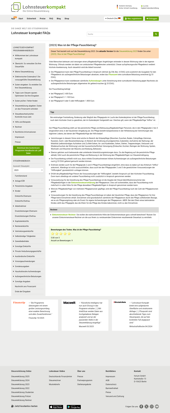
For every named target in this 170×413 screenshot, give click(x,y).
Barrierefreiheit (112, 388)
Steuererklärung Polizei (21, 396)
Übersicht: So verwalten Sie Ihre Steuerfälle (28, 65)
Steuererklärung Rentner (21, 400)
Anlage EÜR (20, 181)
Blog (59, 18)
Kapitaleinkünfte (22, 221)
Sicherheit (31, 18)
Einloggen (152, 18)
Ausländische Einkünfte (25, 256)
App (13, 18)
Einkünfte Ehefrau (22, 201)
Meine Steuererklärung (24, 72)
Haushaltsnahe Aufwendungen (28, 271)
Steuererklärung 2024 (20, 380)
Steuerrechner (55, 380)
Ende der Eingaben (22, 291)
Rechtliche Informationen (25, 132)
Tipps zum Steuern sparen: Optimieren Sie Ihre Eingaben (27, 94)
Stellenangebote (84, 384)
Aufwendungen (95, 81)
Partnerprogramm (84, 380)
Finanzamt (113, 74)
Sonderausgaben (22, 266)
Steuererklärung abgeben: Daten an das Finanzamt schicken (28, 107)
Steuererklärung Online (21, 371)
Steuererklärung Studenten (22, 392)
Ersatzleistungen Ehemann (26, 211)
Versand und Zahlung (115, 396)
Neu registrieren (133, 18)
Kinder (17, 191)
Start (21, 18)
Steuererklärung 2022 (20, 388)
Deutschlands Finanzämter (60, 376)
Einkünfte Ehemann (23, 196)
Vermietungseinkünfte (24, 231)
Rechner (18, 127)
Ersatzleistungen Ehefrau (25, 216)
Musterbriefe (54, 384)
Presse (18, 142)
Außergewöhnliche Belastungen (28, 276)
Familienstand (21, 176)
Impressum (19, 137)
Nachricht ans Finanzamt (25, 286)
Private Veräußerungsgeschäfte (28, 251)
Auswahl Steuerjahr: (21, 166)
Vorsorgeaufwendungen (25, 261)
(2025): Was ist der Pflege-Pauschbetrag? (68, 54)
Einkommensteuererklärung (83, 182)
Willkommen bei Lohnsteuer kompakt (26, 57)
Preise (43, 18)
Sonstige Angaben (22, 281)
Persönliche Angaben (24, 186)
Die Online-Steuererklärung (36, 11)
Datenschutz (111, 384)
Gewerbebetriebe (22, 241)
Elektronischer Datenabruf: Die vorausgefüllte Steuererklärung (27, 78)
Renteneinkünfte (22, 226)
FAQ (51, 18)
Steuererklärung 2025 (128, 51)
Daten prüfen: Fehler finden (26, 101)
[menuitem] (112, 19)
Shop (67, 18)
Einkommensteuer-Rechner (64, 215)
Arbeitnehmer (20, 206)
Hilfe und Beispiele (22, 122)
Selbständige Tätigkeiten (25, 236)
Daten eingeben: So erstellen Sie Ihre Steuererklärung (28, 86)
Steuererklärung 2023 (20, 384)
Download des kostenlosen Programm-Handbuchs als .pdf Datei (28, 150)
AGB (107, 380)
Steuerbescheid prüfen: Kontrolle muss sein (24, 115)
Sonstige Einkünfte (23, 246)
